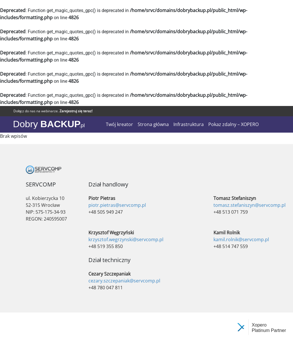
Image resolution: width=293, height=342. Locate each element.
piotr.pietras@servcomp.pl (117, 205)
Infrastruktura (188, 124)
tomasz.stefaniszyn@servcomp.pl (249, 205)
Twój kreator (119, 124)
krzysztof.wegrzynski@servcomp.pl (125, 239)
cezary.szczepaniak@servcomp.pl (124, 281)
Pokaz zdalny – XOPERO (233, 124)
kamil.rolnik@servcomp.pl (241, 239)
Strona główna (153, 124)
